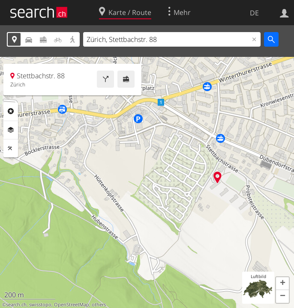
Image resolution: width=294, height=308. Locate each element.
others (99, 305)
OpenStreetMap (71, 305)
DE (254, 13)
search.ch (16, 305)
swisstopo (40, 305)
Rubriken (10, 111)
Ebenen (10, 130)
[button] (282, 283)
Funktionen (10, 148)
